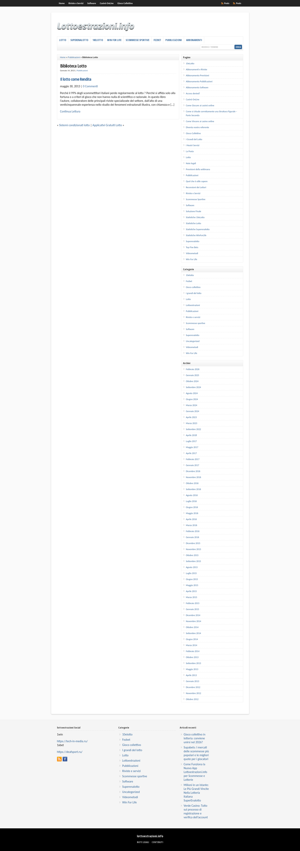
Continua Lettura (70, 111)
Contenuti (157, 842)
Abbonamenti (194, 40)
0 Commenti (90, 86)
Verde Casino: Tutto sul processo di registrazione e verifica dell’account (196, 811)
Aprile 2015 (191, 591)
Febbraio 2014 (193, 651)
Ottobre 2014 (192, 627)
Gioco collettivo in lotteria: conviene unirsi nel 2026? (194, 738)
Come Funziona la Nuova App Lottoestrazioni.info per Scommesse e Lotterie (195, 772)
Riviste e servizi (193, 317)
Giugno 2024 (192, 399)
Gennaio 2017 (192, 465)
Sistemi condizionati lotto (74, 125)
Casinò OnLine (107, 3)
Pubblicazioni (173, 40)
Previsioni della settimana (198, 169)
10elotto (190, 275)
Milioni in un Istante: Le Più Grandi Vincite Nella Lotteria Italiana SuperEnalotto (196, 792)
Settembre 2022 (193, 429)
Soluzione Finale (193, 211)
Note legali (191, 163)
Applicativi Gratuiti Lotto (107, 125)
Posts (238, 3)
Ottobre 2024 (192, 381)
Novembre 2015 (193, 549)
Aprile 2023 (191, 417)
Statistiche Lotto (193, 223)
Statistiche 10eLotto (195, 217)
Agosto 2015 (192, 567)
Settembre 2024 (193, 387)
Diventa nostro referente (197, 127)
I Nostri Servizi (193, 145)
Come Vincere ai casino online (200, 121)
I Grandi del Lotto (194, 139)
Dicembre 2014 (193, 615)
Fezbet (157, 40)
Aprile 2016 (191, 519)
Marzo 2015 (191, 597)
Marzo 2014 (191, 645)
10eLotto (98, 40)
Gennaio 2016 (192, 537)
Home (62, 3)
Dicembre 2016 (193, 471)
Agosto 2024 (192, 393)
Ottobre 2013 (192, 657)
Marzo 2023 (191, 423)
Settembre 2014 (193, 633)
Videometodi (192, 253)
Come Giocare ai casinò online (200, 105)
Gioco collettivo (193, 287)
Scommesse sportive (195, 323)
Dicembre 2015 (193, 543)
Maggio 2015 (192, 585)
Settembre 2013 (193, 663)
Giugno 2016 (192, 507)
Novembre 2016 (193, 477)
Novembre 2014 (193, 621)
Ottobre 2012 (192, 699)
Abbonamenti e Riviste (196, 69)
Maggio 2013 (192, 669)
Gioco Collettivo (125, 3)
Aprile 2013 (191, 675)
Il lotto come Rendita (75, 79)
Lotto (62, 40)
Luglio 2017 (191, 441)
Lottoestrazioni (193, 305)
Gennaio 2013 (192, 681)
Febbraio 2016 (193, 531)
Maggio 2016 (192, 513)
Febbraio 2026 (193, 369)
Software (91, 3)
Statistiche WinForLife (196, 235)
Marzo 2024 (191, 405)
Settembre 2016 (193, 489)
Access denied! (193, 93)
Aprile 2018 (191, 435)
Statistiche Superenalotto (198, 229)
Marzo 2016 (191, 525)
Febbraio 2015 (193, 603)
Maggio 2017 (192, 447)
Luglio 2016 (191, 501)
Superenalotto (79, 40)
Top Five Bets (192, 247)
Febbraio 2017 (193, 459)
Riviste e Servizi (75, 3)
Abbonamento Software (197, 87)
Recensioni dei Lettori (196, 187)
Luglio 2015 (191, 573)
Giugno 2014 (192, 639)
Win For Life (114, 40)
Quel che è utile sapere (197, 181)
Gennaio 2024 (192, 411)
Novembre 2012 (193, 693)
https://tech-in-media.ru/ (72, 741)
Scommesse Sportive (137, 40)
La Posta (190, 151)
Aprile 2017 (191, 453)
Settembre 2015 (193, 561)
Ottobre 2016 (192, 483)
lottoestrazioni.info (150, 836)
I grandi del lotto (193, 293)
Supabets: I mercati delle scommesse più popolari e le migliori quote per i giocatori (196, 753)
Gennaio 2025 (192, 375)
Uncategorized (193, 341)
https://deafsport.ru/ (70, 752)
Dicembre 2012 (193, 687)
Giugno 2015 (192, 579)
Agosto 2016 (192, 495)
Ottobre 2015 (192, 555)
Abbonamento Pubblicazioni (199, 81)
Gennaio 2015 (192, 609)
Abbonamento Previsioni (197, 75)
